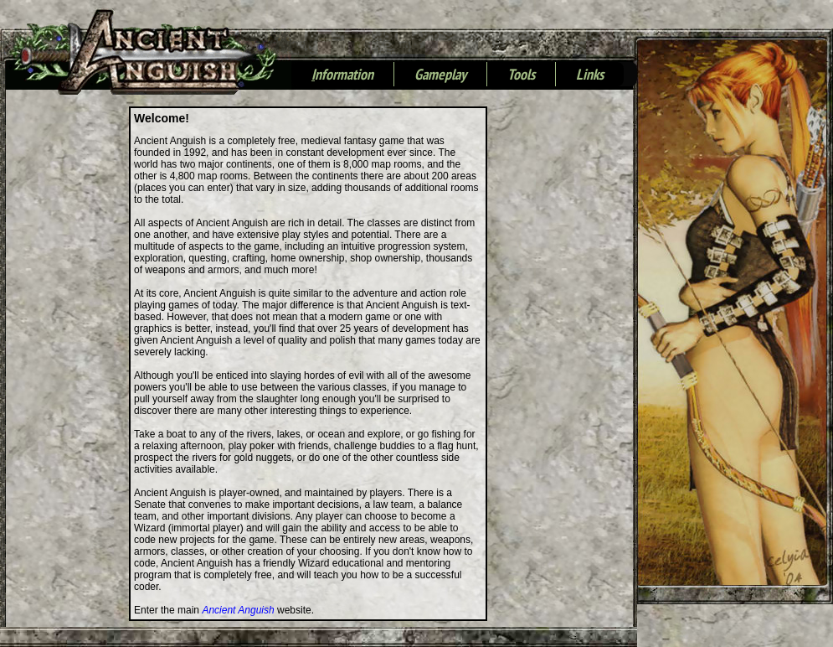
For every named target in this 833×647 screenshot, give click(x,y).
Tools (521, 75)
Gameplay (440, 75)
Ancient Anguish (238, 610)
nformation (342, 75)
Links (590, 75)
